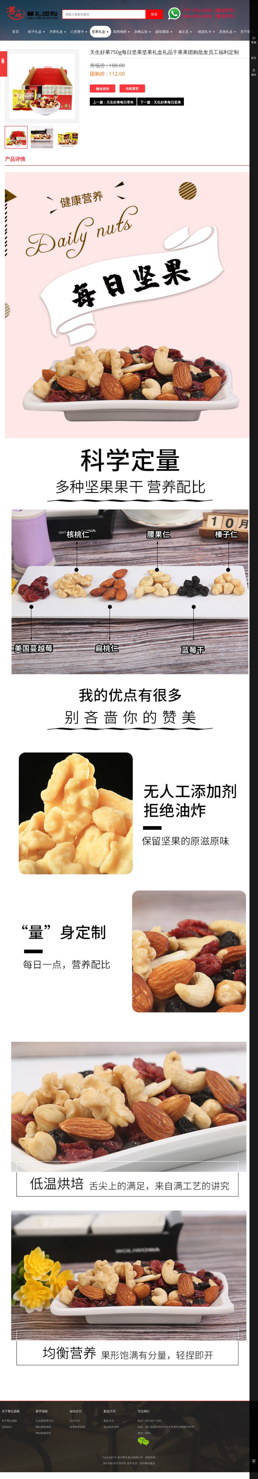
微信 (254, 72)
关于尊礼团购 (9, 1420)
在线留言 (132, 88)
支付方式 (75, 1420)
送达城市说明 (111, 1427)
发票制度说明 (77, 1427)
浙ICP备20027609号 (114, 1463)
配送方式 (109, 1420)
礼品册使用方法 (45, 1420)
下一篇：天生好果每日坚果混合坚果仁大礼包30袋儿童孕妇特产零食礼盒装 (160, 103)
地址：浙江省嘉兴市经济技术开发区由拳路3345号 (166, 1427)
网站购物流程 (43, 1433)
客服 (254, 40)
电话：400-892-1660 (149, 1420)
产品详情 (15, 158)
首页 (15, 31)
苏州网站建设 (147, 1463)
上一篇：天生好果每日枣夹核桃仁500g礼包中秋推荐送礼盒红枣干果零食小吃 (113, 103)
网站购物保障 (43, 1427)
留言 (253, 58)
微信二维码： (145, 1433)
